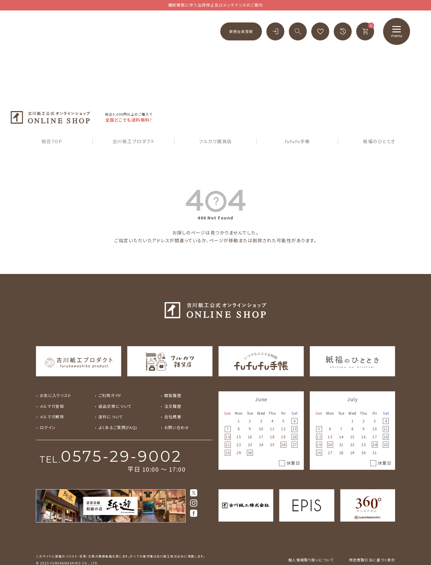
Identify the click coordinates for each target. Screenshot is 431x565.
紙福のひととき (379, 126)
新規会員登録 (241, 31)
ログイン (48, 412)
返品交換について (115, 391)
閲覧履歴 (172, 381)
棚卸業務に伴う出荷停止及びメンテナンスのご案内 (215, 5)
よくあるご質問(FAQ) (117, 412)
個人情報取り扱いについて (311, 544)
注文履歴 (172, 391)
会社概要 (172, 402)
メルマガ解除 (52, 402)
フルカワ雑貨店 (215, 126)
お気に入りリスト (55, 381)
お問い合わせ (176, 412)
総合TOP (52, 126)
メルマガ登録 (52, 391)
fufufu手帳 (297, 126)
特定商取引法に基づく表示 (372, 544)
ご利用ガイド (110, 381)
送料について (110, 402)
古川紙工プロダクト (134, 126)
